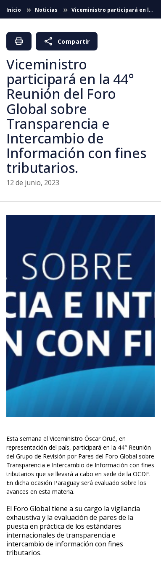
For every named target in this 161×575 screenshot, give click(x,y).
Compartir (66, 41)
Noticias (47, 9)
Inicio (14, 9)
